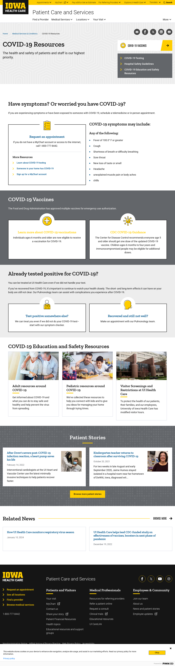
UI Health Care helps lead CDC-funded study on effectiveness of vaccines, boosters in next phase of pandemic (125, 535)
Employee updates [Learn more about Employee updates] (143, 613)
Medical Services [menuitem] (60, 19)
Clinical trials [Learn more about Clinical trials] (97, 613)
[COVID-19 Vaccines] (145, 45)
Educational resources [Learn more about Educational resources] (101, 619)
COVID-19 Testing (134, 58)
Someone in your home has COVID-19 (35, 168)
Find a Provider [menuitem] (41, 19)
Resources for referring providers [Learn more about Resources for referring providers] (107, 598)
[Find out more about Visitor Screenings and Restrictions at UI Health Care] (141, 366)
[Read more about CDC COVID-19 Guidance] (127, 221)
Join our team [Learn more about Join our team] (140, 598)
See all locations (16, 594)
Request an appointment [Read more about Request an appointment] (47, 137)
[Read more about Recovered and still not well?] (127, 304)
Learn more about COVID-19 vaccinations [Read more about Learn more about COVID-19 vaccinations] (47, 232)
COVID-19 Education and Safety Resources (141, 71)
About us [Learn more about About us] (138, 603)
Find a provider (15, 599)
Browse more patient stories (87, 494)
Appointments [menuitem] (43, 2)
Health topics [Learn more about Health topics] (53, 624)
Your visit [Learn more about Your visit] (51, 598)
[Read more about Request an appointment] (47, 125)
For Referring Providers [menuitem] (108, 2)
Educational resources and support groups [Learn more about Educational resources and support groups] (65, 631)
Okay (157, 652)
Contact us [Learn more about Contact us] (52, 608)
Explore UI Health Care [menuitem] (133, 2)
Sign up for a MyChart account (31, 174)
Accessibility (88, 643)
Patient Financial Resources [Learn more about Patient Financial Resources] (61, 619)
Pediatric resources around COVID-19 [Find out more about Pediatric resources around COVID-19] (85, 388)
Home (5, 34)
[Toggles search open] (167, 2)
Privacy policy (9, 658)
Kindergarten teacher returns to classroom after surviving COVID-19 (116, 454)
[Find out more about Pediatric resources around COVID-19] (87, 366)
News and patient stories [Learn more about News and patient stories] (146, 608)
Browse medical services (20, 604)
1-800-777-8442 (11, 613)
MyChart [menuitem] (58, 2)
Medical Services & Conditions (24, 34)
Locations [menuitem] (81, 19)
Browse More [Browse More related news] (160, 518)
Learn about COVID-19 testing (31, 162)
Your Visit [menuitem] (98, 19)
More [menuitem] (166, 19)
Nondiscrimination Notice (15, 643)
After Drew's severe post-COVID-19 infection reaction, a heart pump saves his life (30, 456)
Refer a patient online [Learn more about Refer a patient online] (101, 603)
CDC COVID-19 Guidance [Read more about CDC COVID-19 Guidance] (128, 232)
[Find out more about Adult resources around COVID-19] (33, 366)
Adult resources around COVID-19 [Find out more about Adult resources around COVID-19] (29, 388)
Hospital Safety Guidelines (139, 63)
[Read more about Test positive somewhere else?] (47, 304)
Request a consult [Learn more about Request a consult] (99, 608)
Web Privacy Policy (71, 643)
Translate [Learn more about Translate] (154, 2)
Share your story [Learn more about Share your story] (55, 614)
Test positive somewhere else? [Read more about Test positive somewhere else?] (47, 316)
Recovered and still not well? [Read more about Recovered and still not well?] (128, 316)
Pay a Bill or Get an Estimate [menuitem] (84, 2)
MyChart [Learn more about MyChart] (51, 603)
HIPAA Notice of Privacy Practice (44, 643)
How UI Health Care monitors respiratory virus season (40, 532)
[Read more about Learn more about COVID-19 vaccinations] (47, 221)
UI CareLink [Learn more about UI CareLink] (96, 624)
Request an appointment (20, 589)
